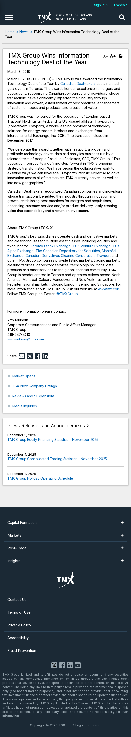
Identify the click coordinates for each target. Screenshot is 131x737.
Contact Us (16, 599)
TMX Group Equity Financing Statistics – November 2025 (52, 439)
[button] (122, 17)
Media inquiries (24, 406)
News (23, 32)
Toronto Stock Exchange (50, 246)
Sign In (99, 5)
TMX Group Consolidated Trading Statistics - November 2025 (57, 459)
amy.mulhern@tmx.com (25, 339)
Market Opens (23, 376)
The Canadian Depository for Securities (68, 251)
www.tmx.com (109, 289)
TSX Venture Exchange (92, 246)
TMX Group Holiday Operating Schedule (40, 478)
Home (9, 32)
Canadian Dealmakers (78, 84)
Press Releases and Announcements (46, 426)
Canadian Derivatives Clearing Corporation (60, 255)
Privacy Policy (19, 625)
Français (120, 5)
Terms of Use (19, 612)
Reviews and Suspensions (33, 396)
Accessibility (18, 637)
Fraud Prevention (21, 650)
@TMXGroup (67, 294)
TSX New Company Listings (34, 386)
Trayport (104, 255)
